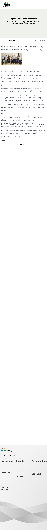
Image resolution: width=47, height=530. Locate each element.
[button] (36, 40)
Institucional (23, 16)
